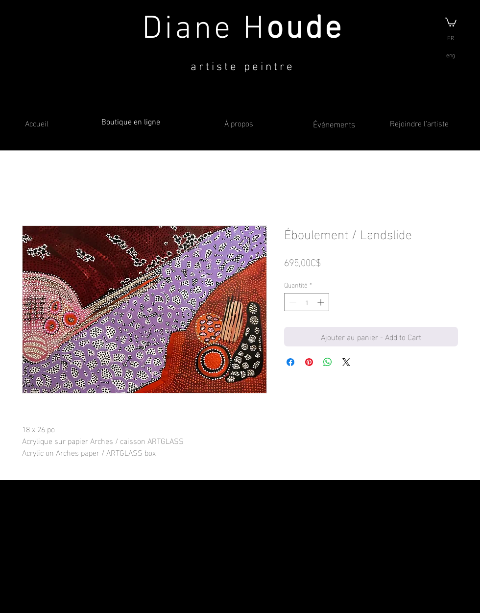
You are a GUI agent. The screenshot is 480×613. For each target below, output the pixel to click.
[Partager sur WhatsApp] (328, 362)
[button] (450, 21)
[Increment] (321, 302)
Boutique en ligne (130, 122)
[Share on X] (346, 362)
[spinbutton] (306, 302)
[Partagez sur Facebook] (290, 362)
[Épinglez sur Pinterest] (309, 362)
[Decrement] (292, 302)
